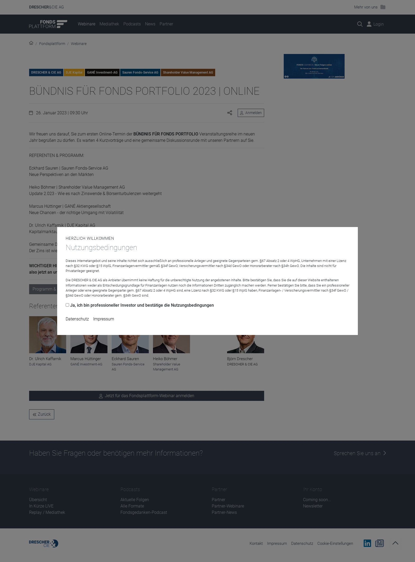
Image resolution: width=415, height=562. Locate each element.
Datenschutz (77, 318)
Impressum (103, 318)
